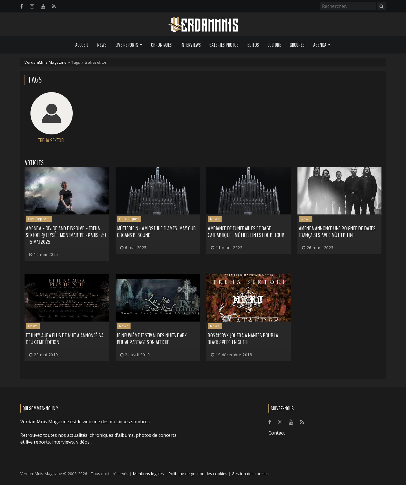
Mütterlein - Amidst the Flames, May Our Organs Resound (156, 232)
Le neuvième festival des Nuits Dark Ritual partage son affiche (152, 339)
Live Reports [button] (126, 45)
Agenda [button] (319, 45)
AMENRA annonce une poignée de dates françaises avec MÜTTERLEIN (337, 232)
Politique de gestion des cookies (197, 473)
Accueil (81, 45)
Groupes (297, 45)
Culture (274, 45)
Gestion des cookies (250, 473)
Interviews (190, 45)
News (102, 45)
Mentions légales (148, 473)
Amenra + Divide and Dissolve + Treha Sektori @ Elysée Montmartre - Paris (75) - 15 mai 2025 (66, 235)
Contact (276, 433)
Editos (253, 45)
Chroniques (161, 45)
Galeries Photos (224, 45)
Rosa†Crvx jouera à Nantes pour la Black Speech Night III (243, 339)
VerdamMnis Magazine (46, 62)
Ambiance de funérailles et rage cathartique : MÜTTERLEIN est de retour (246, 232)
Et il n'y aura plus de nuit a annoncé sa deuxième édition (64, 339)
